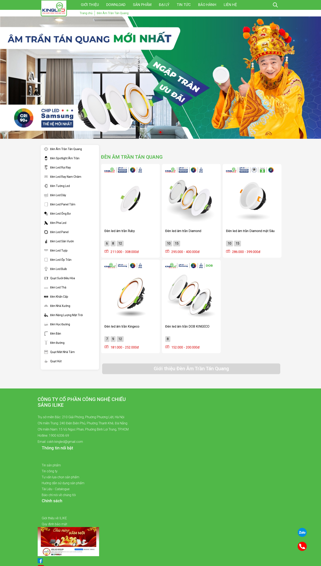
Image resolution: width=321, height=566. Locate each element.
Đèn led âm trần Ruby (119, 231)
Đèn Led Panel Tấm (59, 204)
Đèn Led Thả (55, 287)
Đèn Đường (54, 343)
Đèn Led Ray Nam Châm (62, 177)
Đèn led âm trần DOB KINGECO (187, 326)
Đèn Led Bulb (55, 269)
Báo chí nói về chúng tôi (59, 495)
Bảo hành (207, 4)
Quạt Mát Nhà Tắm (59, 352)
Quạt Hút (53, 361)
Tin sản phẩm (51, 465)
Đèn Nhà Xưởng (57, 306)
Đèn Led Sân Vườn (59, 241)
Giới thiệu (90, 4)
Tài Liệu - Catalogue (56, 489)
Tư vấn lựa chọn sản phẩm (60, 477)
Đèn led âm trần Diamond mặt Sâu (250, 231)
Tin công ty (50, 471)
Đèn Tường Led (57, 186)
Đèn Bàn (52, 333)
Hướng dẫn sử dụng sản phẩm (63, 483)
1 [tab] (160, 132)
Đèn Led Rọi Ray (57, 167)
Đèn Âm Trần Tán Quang (63, 149)
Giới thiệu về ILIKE (54, 518)
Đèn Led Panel (56, 232)
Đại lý (164, 4)
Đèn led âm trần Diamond (183, 231)
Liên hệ (230, 4)
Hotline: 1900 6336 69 (53, 435)
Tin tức (184, 4)
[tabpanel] (160, 77)
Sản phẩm (142, 4)
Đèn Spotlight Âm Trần (61, 158)
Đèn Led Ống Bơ (57, 214)
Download (115, 4)
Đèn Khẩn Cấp (56, 297)
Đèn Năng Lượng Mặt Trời (63, 315)
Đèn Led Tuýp (56, 250)
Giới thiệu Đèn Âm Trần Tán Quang (191, 368)
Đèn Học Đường (57, 324)
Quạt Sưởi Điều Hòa (59, 278)
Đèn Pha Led (55, 223)
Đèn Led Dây (55, 195)
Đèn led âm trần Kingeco (121, 326)
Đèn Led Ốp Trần (57, 260)
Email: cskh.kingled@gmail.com (60, 442)
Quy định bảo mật (54, 524)
